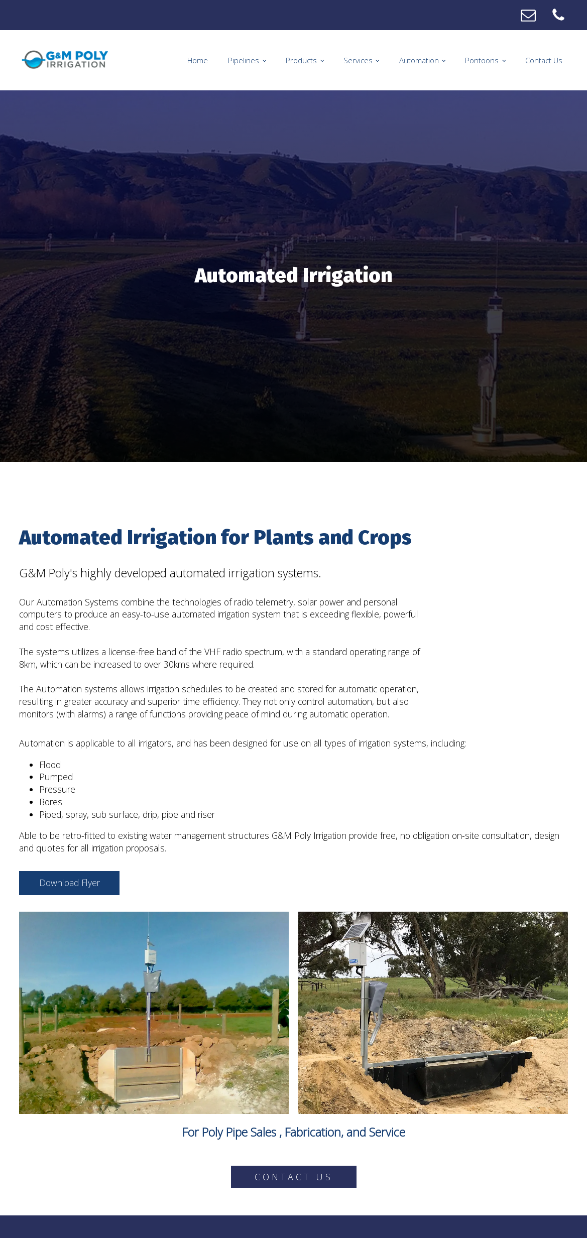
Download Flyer (69, 883)
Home (197, 60)
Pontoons (482, 60)
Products (301, 60)
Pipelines (243, 60)
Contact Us (543, 60)
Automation (419, 60)
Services (358, 60)
